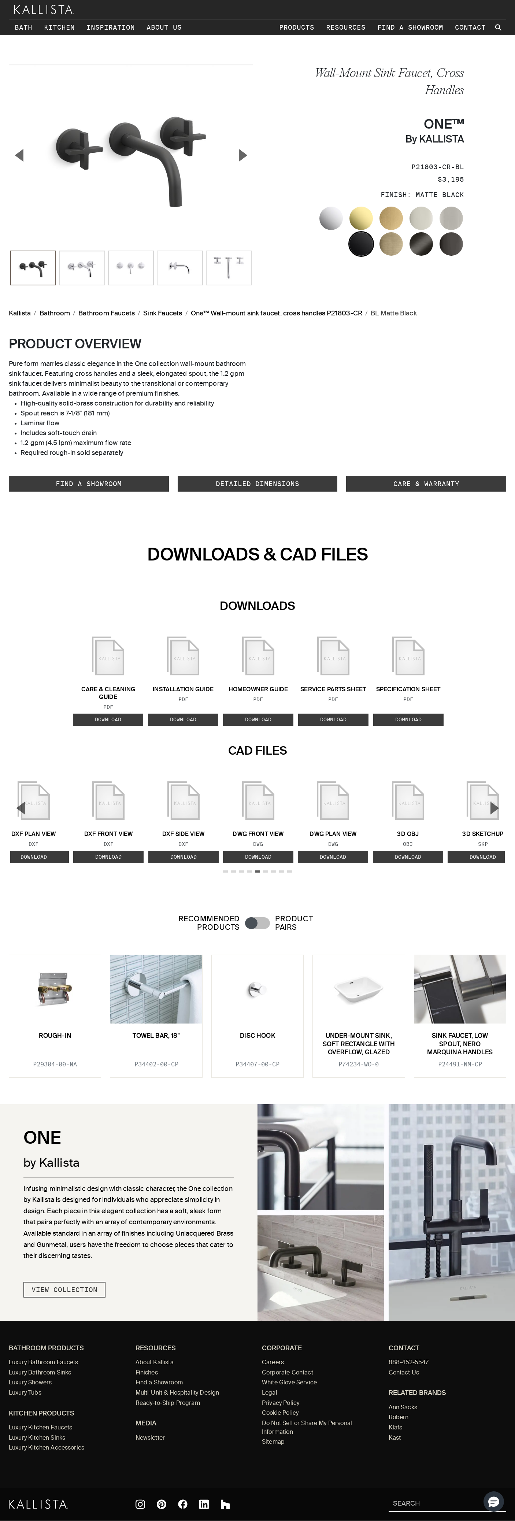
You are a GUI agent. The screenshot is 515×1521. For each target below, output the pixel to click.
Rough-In (55, 1036)
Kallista (20, 313)
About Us (164, 27)
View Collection (64, 1290)
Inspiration (110, 27)
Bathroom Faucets (106, 313)
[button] (493, 1501)
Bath (23, 27)
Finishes (147, 1373)
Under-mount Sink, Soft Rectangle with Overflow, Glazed (359, 1044)
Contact (470, 27)
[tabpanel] (257, 1012)
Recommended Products (209, 923)
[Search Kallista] (437, 1504)
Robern (399, 1418)
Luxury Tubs (25, 1393)
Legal (269, 1393)
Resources (346, 27)
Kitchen (59, 27)
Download (108, 719)
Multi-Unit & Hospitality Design (177, 1393)
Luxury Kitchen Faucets (40, 1428)
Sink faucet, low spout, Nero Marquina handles (460, 1044)
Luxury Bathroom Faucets (43, 1363)
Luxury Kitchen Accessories (46, 1448)
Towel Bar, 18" (156, 1036)
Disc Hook (257, 1036)
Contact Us (404, 1373)
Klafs (396, 1428)
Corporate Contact (287, 1373)
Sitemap (273, 1442)
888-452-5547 (409, 1363)
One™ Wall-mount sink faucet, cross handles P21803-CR (276, 313)
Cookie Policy (280, 1413)
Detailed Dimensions (257, 484)
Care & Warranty (426, 484)
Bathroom (55, 313)
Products (296, 27)
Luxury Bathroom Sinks (40, 1373)
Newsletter (150, 1438)
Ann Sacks (403, 1408)
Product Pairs (294, 923)
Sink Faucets (162, 313)
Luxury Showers (30, 1383)
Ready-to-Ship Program (168, 1403)
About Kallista (155, 1363)
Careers (273, 1363)
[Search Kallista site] (499, 27)
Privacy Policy (280, 1403)
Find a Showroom (410, 27)
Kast (395, 1438)
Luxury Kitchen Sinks (37, 1438)
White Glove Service (289, 1383)
